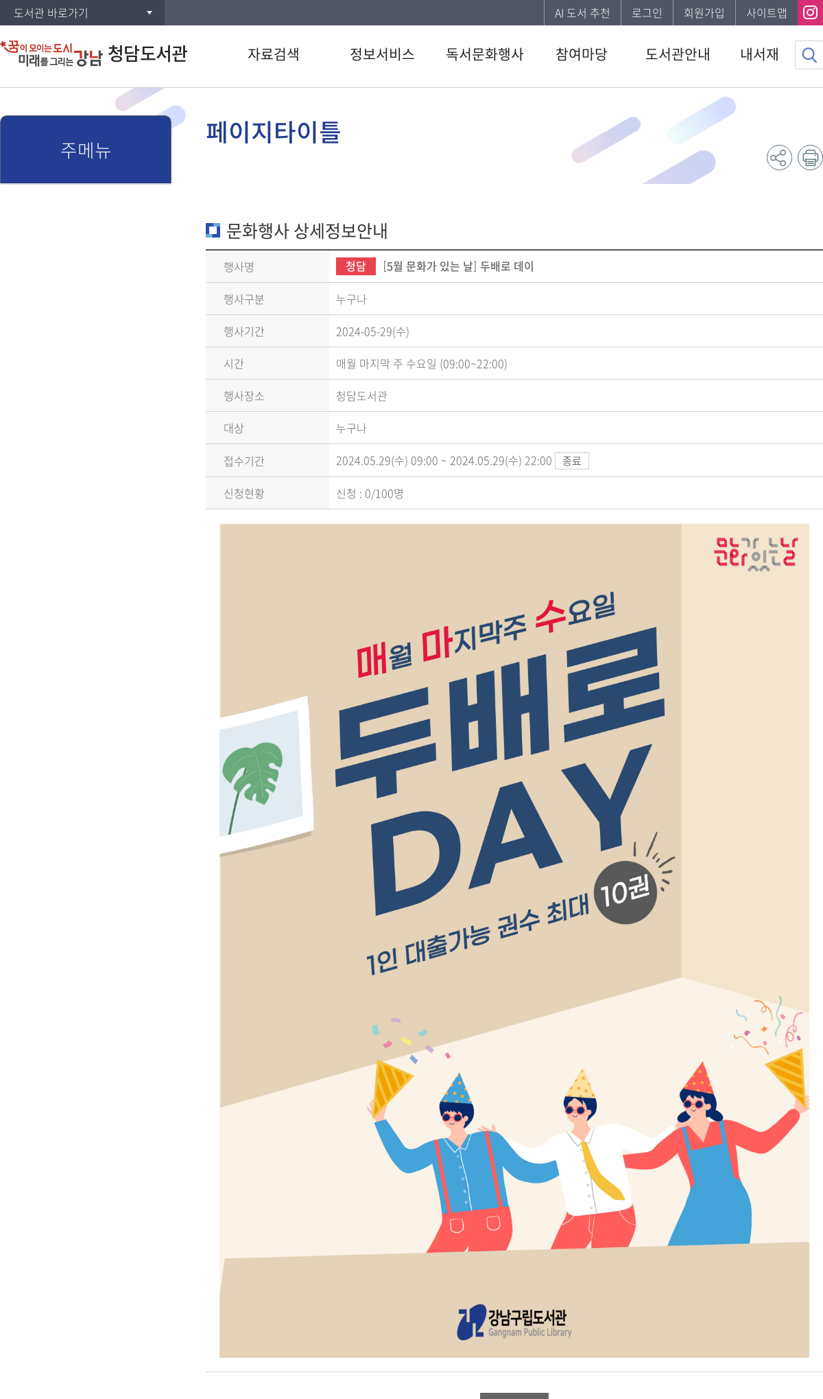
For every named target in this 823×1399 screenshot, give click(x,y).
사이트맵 (766, 12)
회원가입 (704, 12)
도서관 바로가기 (51, 12)
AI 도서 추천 (582, 12)
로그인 (647, 12)
